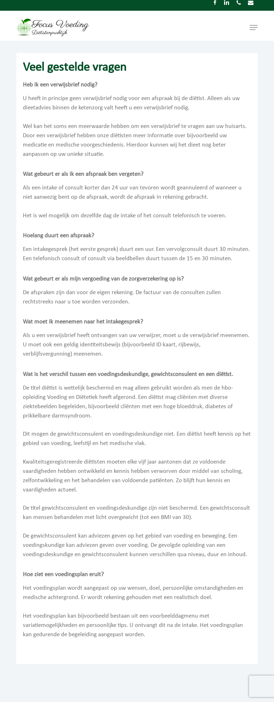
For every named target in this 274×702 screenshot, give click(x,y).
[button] (254, 27)
